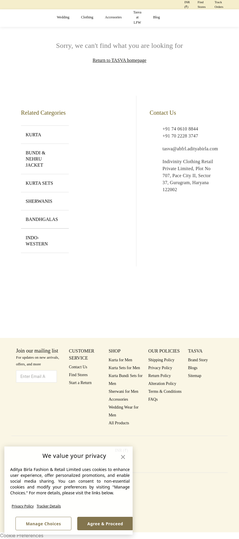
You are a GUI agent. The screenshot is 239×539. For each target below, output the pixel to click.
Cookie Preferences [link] (21, 535)
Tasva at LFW (137, 17)
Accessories (113, 17)
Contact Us (78, 367)
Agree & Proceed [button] (105, 523)
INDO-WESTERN (45, 240)
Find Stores (78, 375)
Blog (156, 17)
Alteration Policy (162, 383)
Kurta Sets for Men (124, 368)
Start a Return (80, 383)
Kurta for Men (120, 360)
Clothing (87, 17)
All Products (119, 423)
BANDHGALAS (45, 219)
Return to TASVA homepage (119, 60)
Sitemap (194, 376)
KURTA (45, 134)
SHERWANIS (45, 201)
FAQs (153, 399)
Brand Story (198, 360)
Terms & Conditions (165, 391)
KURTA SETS (45, 183)
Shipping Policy (161, 360)
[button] (169, 18)
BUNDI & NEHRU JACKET (45, 159)
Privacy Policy (23, 506)
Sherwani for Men (123, 391)
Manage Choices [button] (43, 523)
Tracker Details (49, 506)
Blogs (193, 368)
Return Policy (159, 376)
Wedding (63, 17)
